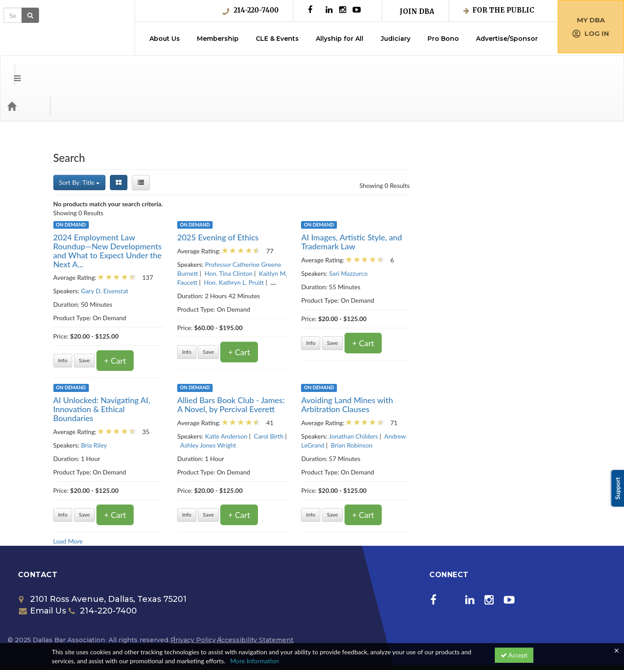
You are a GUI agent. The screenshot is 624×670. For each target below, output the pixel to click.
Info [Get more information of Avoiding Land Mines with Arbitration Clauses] (470, 478)
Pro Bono (443, 39)
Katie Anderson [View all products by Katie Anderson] (385, 400)
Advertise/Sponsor (507, 39)
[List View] (301, 146)
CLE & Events (277, 39)
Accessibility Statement (255, 604)
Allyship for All (339, 39)
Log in (590, 33)
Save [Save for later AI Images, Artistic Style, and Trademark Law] (491, 307)
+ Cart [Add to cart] (275, 325)
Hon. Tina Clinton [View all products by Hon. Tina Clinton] (388, 237)
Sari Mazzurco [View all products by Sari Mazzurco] (508, 237)
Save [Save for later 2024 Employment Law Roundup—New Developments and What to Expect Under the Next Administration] (243, 324)
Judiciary (395, 39)
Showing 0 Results (544, 149)
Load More (227, 505)
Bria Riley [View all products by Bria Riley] (253, 409)
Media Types (109, 70)
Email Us (42, 575)
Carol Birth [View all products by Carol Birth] (428, 400)
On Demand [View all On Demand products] (230, 188)
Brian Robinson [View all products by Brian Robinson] (511, 409)
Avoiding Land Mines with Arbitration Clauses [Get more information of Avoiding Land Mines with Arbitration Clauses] (507, 368)
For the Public (498, 10)
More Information (254, 661)
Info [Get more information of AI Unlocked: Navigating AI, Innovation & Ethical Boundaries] (222, 478)
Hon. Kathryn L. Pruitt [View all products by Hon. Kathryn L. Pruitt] (393, 246)
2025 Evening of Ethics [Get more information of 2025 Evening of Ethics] (377, 201)
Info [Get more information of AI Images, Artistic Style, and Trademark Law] (470, 307)
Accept (514, 655)
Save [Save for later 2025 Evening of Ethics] (368, 316)
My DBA (591, 20)
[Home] (25, 70)
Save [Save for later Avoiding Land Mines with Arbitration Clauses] (491, 478)
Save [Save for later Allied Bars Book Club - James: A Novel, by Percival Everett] (368, 478)
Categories (63, 70)
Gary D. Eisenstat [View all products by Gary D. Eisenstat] (264, 255)
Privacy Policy (193, 604)
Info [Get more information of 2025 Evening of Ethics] (346, 316)
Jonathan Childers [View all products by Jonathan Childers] (513, 400)
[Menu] (10, 70)
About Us (164, 39)
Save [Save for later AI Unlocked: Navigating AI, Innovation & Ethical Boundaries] (243, 478)
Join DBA (417, 11)
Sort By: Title (238, 146)
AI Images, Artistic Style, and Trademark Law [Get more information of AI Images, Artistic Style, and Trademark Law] (511, 205)
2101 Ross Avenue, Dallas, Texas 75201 (103, 563)
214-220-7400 (250, 10)
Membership (218, 39)
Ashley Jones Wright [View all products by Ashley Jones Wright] (368, 409)
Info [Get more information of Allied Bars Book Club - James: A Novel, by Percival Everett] (346, 478)
